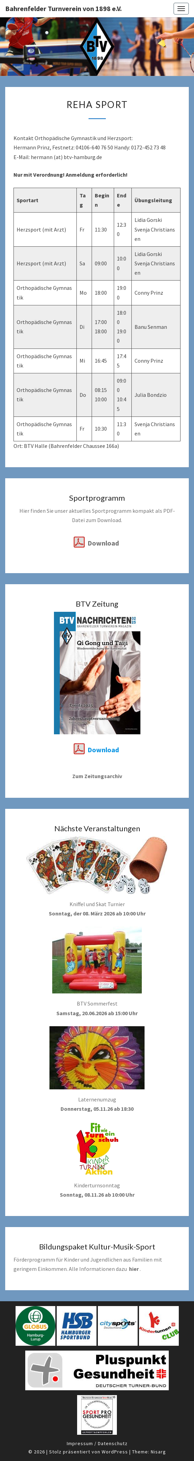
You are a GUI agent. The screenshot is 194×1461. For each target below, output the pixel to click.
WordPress (115, 1452)
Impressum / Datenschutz (97, 1443)
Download (103, 543)
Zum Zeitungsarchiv (97, 776)
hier (134, 1268)
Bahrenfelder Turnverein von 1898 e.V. (63, 8)
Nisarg (158, 1452)
